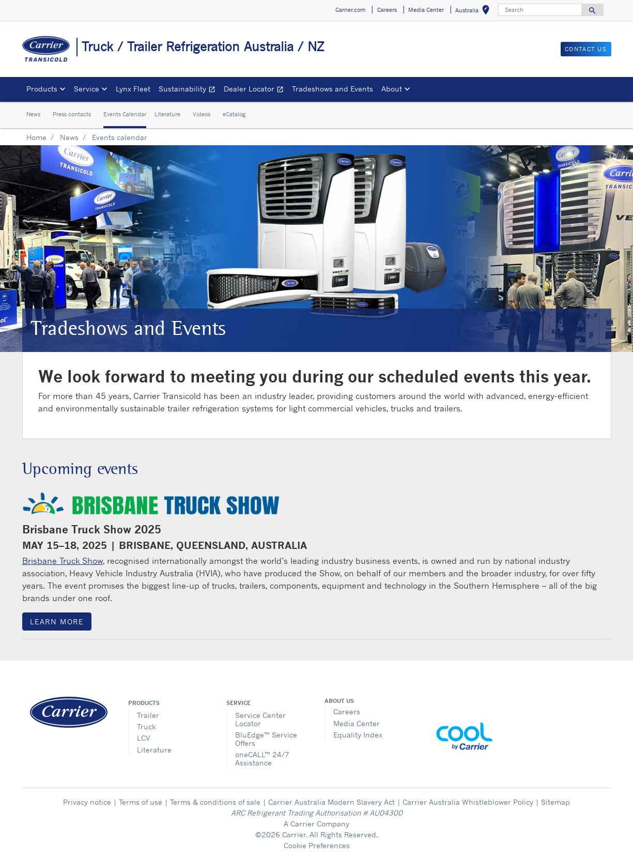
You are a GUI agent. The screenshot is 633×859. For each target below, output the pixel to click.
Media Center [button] (426, 9)
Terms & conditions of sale (215, 801)
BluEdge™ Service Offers (266, 738)
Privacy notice (87, 801)
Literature (167, 114)
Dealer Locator (256, 90)
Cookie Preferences (317, 845)
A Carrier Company (316, 823)
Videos (201, 114)
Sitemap (555, 801)
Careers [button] (387, 9)
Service (238, 703)
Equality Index (357, 734)
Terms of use (140, 801)
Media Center (356, 723)
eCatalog (234, 114)
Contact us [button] (586, 49)
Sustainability (189, 90)
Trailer (148, 715)
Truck (146, 726)
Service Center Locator (260, 719)
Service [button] (86, 88)
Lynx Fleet (133, 88)
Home (36, 137)
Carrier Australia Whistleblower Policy (468, 801)
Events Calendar (124, 114)
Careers (346, 711)
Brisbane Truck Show (62, 561)
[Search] (540, 10)
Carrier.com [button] (350, 9)
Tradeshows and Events (332, 88)
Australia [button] (474, 11)
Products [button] (41, 88)
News (33, 114)
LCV (143, 737)
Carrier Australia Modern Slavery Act (331, 801)
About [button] (391, 88)
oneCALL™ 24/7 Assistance (262, 758)
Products (144, 703)
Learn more (57, 621)
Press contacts (72, 114)
